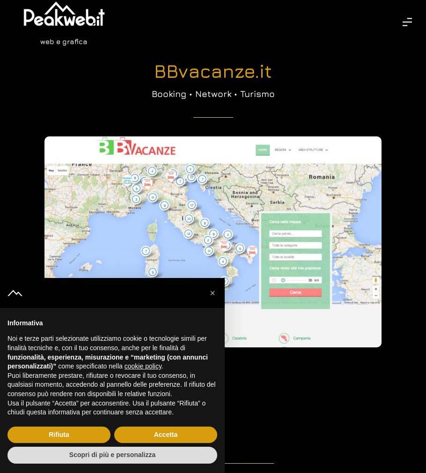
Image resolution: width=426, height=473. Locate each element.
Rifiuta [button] (59, 434)
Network (213, 94)
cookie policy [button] (143, 366)
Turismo (257, 94)
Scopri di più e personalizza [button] (112, 454)
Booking (169, 94)
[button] (212, 292)
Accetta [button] (166, 434)
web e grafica (64, 41)
